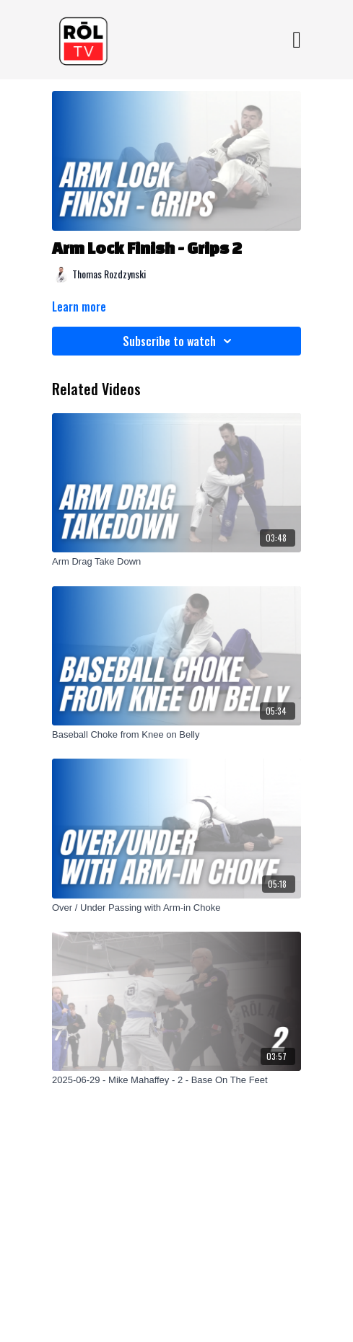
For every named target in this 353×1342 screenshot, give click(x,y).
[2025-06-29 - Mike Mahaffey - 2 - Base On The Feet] (176, 1080)
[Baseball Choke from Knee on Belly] (176, 735)
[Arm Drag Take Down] (176, 562)
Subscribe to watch (179, 341)
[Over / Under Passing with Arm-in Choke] (176, 908)
